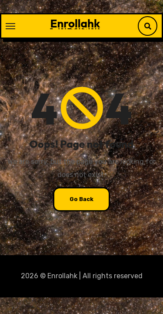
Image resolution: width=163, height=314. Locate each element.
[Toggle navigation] (10, 26)
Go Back (81, 199)
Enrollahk (75, 23)
